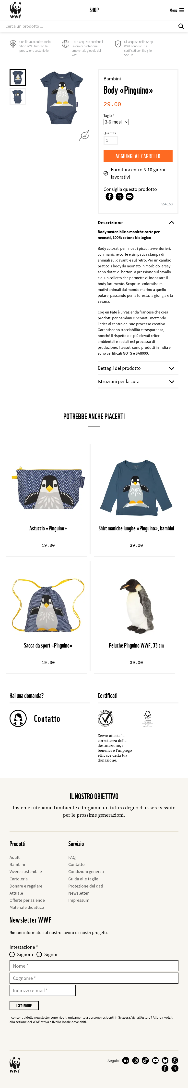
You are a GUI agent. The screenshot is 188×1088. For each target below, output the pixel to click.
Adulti (15, 857)
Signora (25, 954)
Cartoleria (19, 879)
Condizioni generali (86, 871)
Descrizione (136, 222)
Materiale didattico (27, 907)
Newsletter (78, 893)
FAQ (72, 857)
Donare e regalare (26, 886)
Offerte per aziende (27, 900)
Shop (94, 9)
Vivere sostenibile (26, 871)
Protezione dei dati (85, 886)
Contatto (47, 718)
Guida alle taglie (83, 879)
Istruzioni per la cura (136, 381)
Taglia (108, 115)
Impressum (78, 900)
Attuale (16, 893)
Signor (51, 954)
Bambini (112, 78)
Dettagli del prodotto (136, 368)
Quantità (110, 133)
